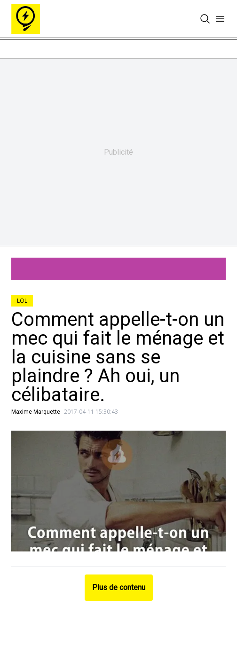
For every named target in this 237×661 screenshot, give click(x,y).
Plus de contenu (118, 587)
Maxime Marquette (35, 412)
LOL (22, 301)
